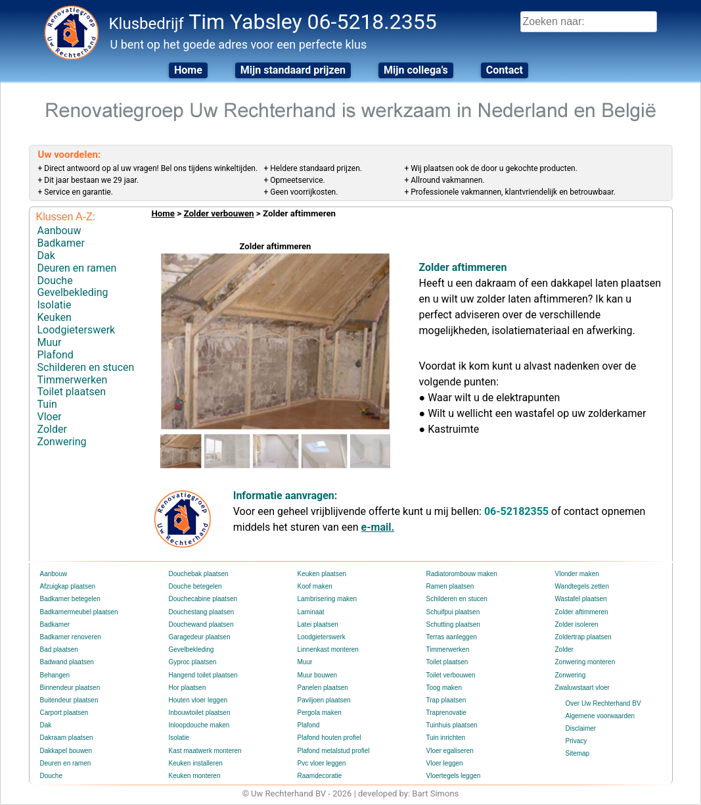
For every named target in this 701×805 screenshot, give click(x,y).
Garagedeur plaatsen (200, 637)
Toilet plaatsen (71, 391)
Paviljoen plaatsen (324, 700)
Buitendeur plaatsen (69, 700)
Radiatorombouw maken (461, 573)
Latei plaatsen (318, 624)
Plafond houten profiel (329, 737)
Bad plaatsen (59, 649)
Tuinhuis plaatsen (452, 725)
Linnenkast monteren (328, 649)
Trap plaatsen (446, 700)
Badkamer (61, 243)
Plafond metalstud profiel (334, 750)
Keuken (54, 317)
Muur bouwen (318, 675)
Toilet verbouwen (451, 675)
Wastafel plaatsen (581, 598)
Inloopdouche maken (199, 725)
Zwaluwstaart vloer (582, 687)
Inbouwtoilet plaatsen (200, 712)
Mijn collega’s (416, 70)
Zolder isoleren (577, 624)
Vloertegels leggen (453, 775)
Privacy (576, 740)
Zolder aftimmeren (581, 612)
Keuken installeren (196, 763)
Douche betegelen (195, 586)
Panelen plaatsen (323, 687)
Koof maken (315, 586)
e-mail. (377, 527)
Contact (504, 70)
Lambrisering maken (327, 598)
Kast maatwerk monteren (205, 750)
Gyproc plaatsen (193, 662)
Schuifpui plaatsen (453, 612)
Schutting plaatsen (453, 624)
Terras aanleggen (451, 637)
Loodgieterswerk (76, 330)
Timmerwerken (72, 380)
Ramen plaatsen (450, 586)
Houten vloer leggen (198, 700)
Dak (46, 255)
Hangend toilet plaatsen (203, 675)
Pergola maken (320, 712)
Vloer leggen (444, 763)
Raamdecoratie (320, 775)
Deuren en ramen (77, 268)
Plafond (55, 355)
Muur (49, 342)
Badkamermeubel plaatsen (79, 612)
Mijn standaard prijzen (293, 70)
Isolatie (54, 305)
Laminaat (311, 612)
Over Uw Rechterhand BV (603, 703)
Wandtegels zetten (582, 586)
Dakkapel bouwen (66, 750)
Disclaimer (581, 728)
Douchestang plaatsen (202, 612)
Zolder (52, 429)
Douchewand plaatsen (201, 624)
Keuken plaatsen (322, 573)
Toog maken (444, 687)
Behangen (55, 675)
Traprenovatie (446, 712)
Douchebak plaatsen (199, 573)
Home (188, 70)
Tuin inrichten (446, 737)
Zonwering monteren (585, 662)
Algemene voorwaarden (600, 716)
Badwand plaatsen (67, 662)
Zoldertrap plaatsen (583, 637)
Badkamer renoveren (70, 637)
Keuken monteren (195, 775)
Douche (55, 280)
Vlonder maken (577, 573)
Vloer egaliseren (450, 750)
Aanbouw (59, 230)
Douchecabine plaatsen (203, 598)
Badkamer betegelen (70, 598)
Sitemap (578, 753)
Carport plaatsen (64, 712)
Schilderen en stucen (86, 367)
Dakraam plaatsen (66, 737)
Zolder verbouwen (218, 213)
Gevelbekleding (72, 292)
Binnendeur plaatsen (70, 687)
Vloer (49, 416)
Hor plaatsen (187, 687)
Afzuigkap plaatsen (68, 586)
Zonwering (62, 441)
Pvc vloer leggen (322, 763)
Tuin (47, 404)
